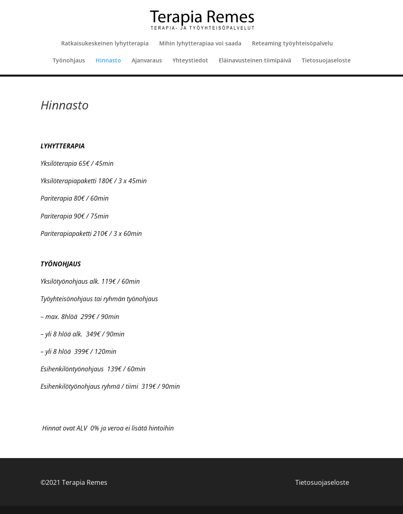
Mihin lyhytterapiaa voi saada (200, 44)
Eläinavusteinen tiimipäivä (255, 61)
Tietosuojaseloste (326, 61)
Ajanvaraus (147, 61)
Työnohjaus (69, 61)
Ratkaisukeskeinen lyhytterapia (105, 44)
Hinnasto (108, 61)
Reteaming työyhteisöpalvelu (292, 44)
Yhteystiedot (190, 61)
